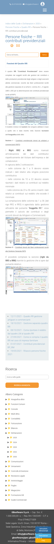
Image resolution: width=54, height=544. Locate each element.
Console (14, 409)
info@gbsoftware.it (32, 4)
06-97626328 (16, 4)
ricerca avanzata (22, 385)
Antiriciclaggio (17, 481)
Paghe (13, 486)
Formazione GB (17, 495)
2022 (15, 452)
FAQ (43, 540)
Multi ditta (15, 414)
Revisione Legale (18, 476)
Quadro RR (26, 27)
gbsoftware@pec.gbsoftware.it (27, 537)
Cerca (44, 55)
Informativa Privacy (17, 541)
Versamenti (16, 466)
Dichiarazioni (28, 23)
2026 (15, 457)
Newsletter (43, 536)
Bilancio (14, 428)
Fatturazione (16, 423)
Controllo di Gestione (19, 471)
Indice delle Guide (13, 23)
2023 (15, 447)
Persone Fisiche (12, 27)
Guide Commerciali (19, 500)
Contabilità (15, 419)
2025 (15, 438)
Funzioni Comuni (18, 404)
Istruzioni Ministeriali (43, 530)
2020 (38, 23)
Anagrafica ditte (17, 399)
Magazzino (15, 490)
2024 (15, 442)
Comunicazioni (17, 461)
